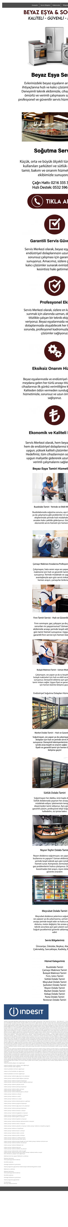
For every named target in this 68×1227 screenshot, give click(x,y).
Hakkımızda (56, 5)
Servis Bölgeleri (45, 5)
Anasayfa (35, 5)
